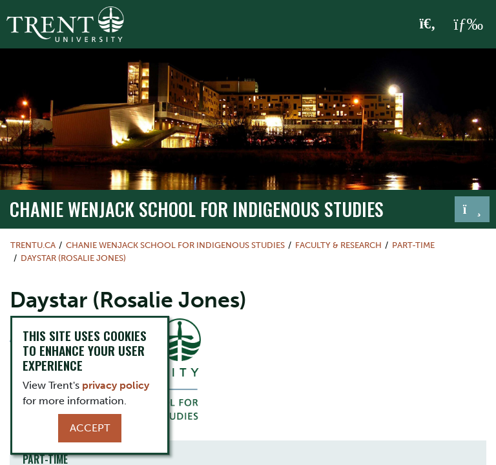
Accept (90, 428)
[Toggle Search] (427, 24)
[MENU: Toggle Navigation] (468, 24)
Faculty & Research (338, 245)
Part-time (413, 245)
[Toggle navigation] (472, 209)
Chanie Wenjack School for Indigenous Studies (197, 208)
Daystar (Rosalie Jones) (73, 258)
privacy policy (115, 385)
